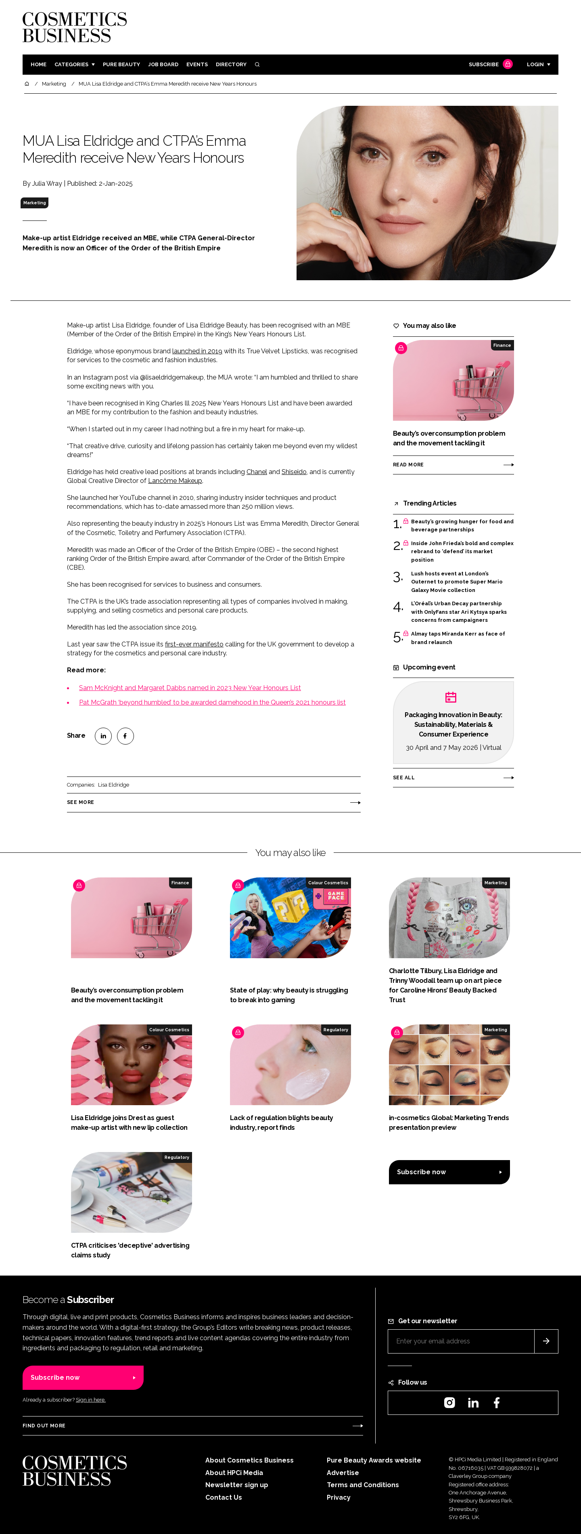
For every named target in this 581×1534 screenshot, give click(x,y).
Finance (502, 345)
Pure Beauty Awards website (374, 1460)
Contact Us (223, 1497)
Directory (231, 64)
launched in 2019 (197, 351)
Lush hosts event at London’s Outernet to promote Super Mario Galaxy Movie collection (457, 582)
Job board (163, 64)
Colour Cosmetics (328, 882)
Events (197, 64)
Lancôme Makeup (175, 481)
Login (535, 64)
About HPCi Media (234, 1473)
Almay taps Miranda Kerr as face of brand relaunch (458, 638)
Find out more (44, 1426)
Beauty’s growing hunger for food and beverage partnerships (462, 526)
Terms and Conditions (363, 1485)
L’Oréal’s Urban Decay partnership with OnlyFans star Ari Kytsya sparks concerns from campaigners (459, 612)
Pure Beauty (121, 64)
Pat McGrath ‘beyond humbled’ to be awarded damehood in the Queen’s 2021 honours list (212, 702)
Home (38, 64)
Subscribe (490, 65)
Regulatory (336, 1029)
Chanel (257, 472)
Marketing (34, 202)
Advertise (343, 1473)
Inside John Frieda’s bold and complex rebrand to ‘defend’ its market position (462, 551)
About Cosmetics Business (249, 1460)
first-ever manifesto (194, 644)
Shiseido (294, 472)
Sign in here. (91, 1400)
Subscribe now (421, 1172)
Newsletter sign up (236, 1485)
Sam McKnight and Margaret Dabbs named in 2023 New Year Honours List (190, 688)
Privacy (339, 1497)
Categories (71, 64)
